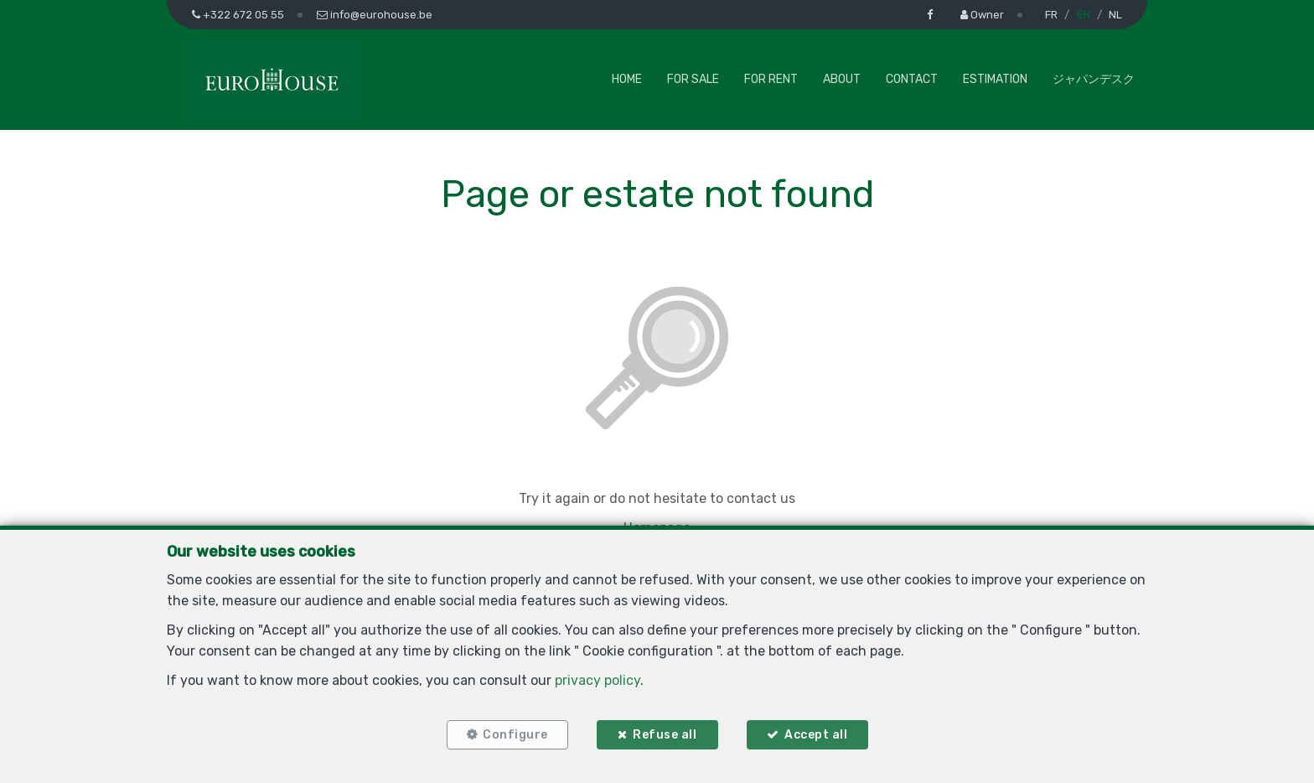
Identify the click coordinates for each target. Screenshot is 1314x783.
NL (1115, 14)
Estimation (995, 79)
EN (1083, 14)
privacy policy (597, 680)
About (842, 79)
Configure (515, 735)
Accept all (815, 735)
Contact (912, 79)
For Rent (771, 79)
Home (627, 79)
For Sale (693, 79)
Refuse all (664, 735)
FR (1051, 14)
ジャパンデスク (1094, 79)
